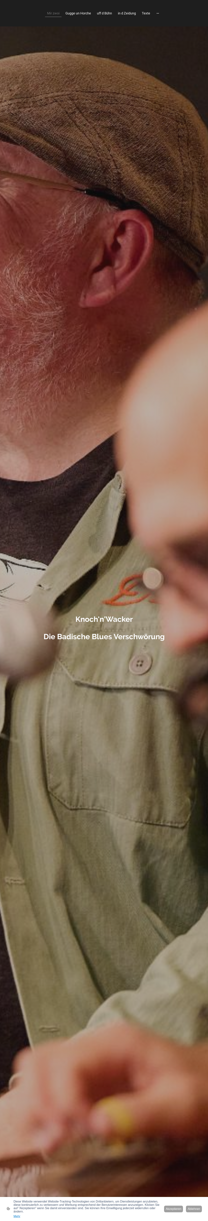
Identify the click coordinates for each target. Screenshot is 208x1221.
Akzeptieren (173, 1208)
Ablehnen (194, 1208)
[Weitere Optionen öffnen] (158, 13)
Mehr (17, 1216)
